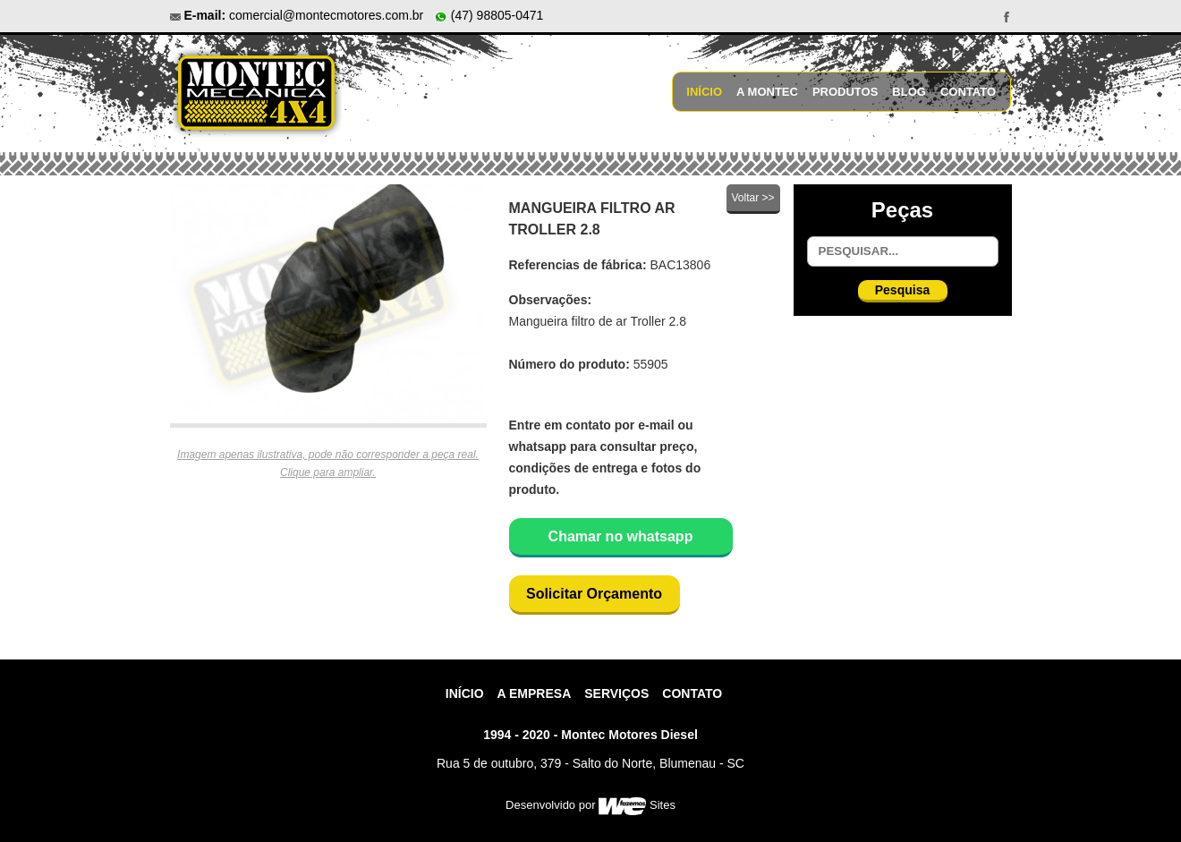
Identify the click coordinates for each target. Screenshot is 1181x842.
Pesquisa (902, 290)
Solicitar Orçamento (594, 593)
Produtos (845, 92)
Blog (909, 92)
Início (704, 92)
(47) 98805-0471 (488, 15)
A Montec (767, 92)
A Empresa (534, 693)
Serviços (616, 693)
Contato (968, 92)
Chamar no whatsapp (620, 536)
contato (692, 693)
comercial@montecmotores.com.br (326, 15)
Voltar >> (752, 197)
